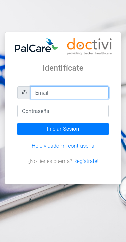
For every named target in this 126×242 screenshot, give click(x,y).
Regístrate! (85, 161)
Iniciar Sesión (63, 129)
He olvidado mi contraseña (63, 146)
